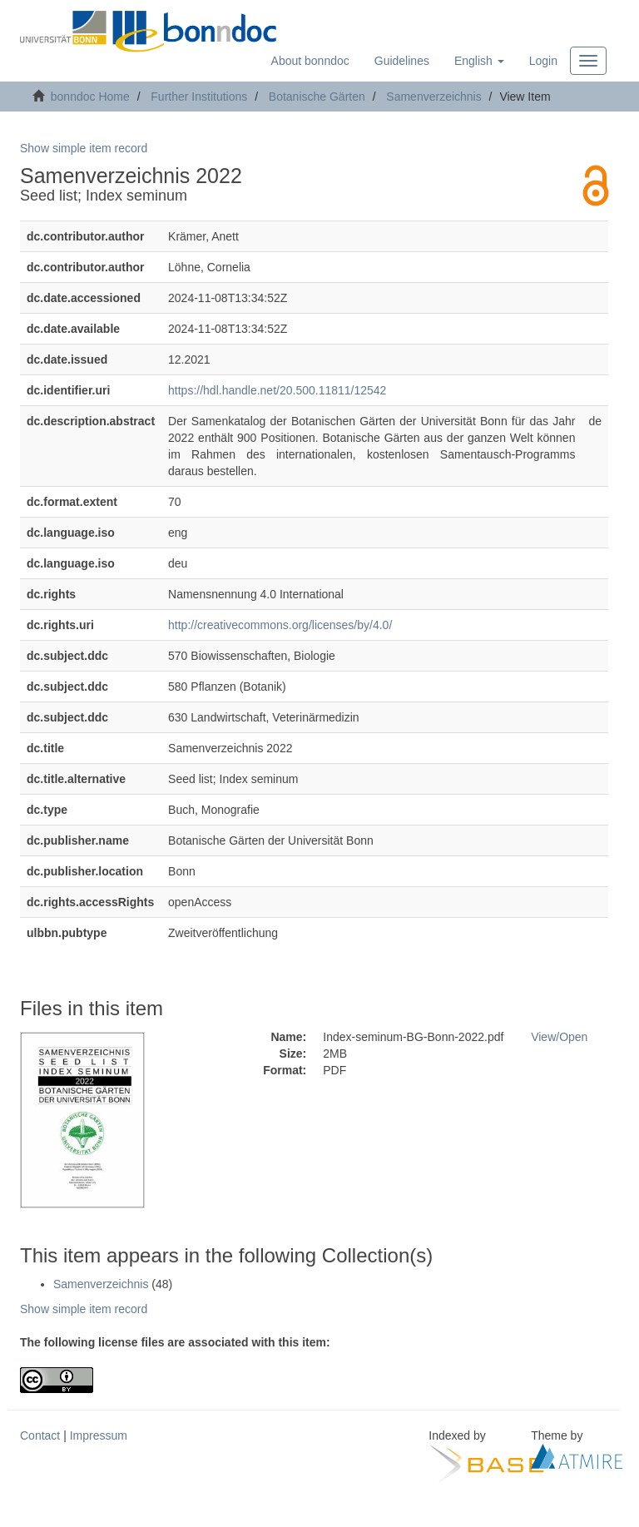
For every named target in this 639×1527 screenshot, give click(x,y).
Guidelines (401, 60)
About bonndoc (310, 60)
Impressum (98, 1435)
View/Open (559, 1037)
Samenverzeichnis (433, 96)
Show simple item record (83, 148)
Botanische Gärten (317, 96)
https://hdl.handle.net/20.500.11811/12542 (277, 390)
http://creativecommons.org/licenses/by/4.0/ (280, 625)
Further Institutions (199, 96)
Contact (40, 1435)
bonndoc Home (90, 96)
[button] (479, 61)
